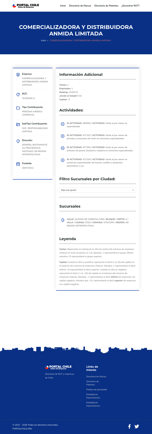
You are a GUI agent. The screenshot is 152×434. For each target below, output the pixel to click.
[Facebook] (129, 427)
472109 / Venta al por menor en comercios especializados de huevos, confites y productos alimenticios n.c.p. (97, 162)
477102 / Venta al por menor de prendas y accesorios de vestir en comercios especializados (97, 137)
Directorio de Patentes (106, 5)
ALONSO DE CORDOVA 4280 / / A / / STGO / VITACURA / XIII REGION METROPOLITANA (98, 222)
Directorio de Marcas (80, 5)
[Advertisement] (76, 324)
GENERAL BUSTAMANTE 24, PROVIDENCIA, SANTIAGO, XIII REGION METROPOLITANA (34, 149)
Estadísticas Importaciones (93, 404)
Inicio (63, 5)
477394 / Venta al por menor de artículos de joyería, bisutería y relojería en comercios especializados (100, 149)
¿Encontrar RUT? (130, 5)
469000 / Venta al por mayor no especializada (97, 125)
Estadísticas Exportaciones (93, 396)
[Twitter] (137, 427)
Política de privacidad (96, 389)
